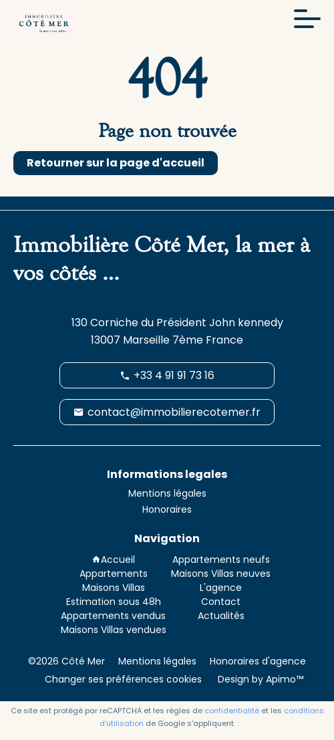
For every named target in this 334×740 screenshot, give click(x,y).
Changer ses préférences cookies (123, 679)
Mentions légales (157, 661)
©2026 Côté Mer (66, 661)
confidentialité (231, 710)
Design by (259, 679)
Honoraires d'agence (258, 661)
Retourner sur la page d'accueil (115, 162)
